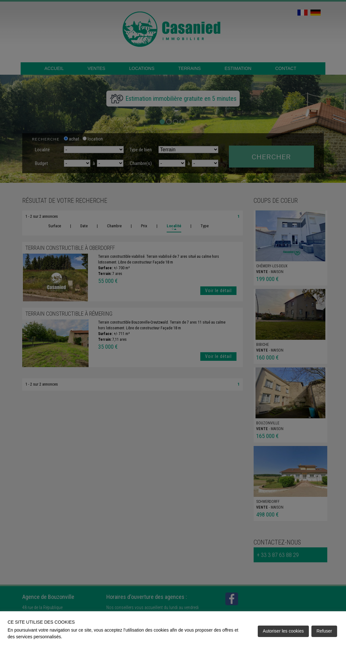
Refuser (324, 631)
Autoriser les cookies (283, 631)
